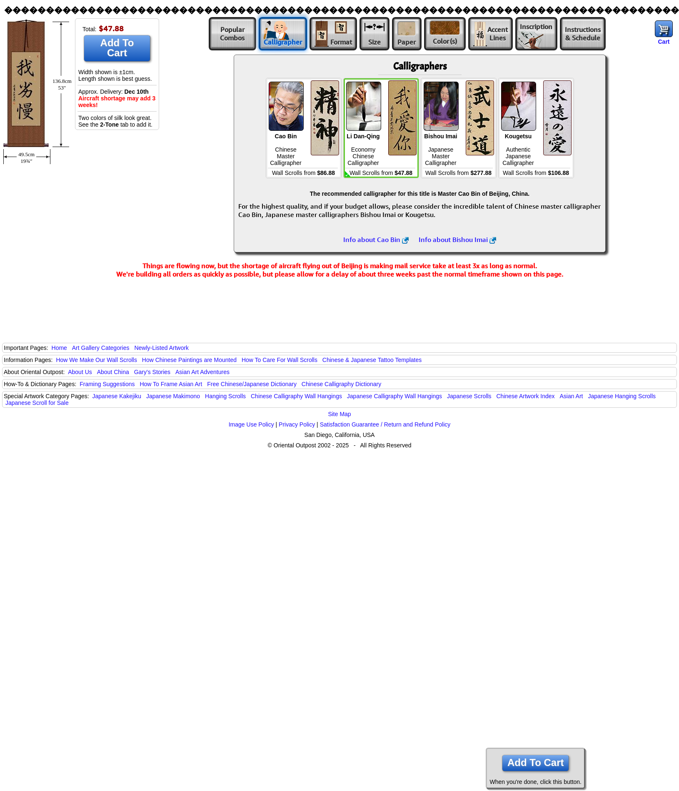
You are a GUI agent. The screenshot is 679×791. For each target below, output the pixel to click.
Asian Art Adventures (202, 372)
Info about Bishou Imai (457, 239)
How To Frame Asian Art (171, 384)
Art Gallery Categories (101, 347)
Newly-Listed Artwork (161, 347)
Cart (663, 41)
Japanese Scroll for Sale (37, 402)
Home (59, 347)
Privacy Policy (297, 424)
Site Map (339, 414)
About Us (80, 372)
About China (113, 372)
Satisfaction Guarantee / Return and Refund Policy (385, 424)
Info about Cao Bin (376, 239)
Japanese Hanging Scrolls (622, 396)
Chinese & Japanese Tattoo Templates (372, 360)
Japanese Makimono (173, 396)
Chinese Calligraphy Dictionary (341, 384)
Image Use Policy (251, 424)
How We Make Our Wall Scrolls (96, 360)
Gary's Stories (152, 372)
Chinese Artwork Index (526, 396)
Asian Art (571, 396)
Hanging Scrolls (225, 396)
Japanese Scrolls (469, 396)
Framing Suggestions (107, 384)
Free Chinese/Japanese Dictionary (252, 384)
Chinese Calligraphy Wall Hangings (296, 396)
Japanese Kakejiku (117, 396)
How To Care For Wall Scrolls (279, 360)
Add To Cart (117, 47)
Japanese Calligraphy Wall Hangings (394, 396)
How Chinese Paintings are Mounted (189, 360)
